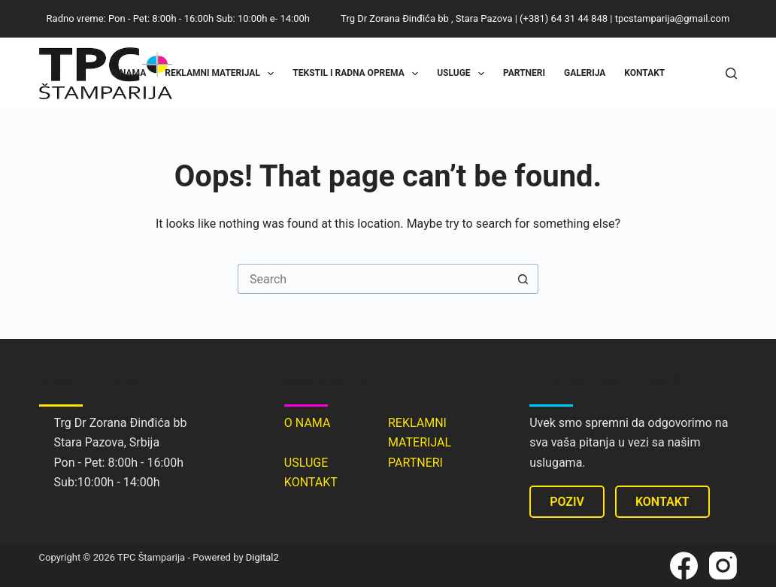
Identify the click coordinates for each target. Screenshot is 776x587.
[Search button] (523, 279)
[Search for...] (373, 279)
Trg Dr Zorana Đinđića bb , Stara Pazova (426, 18)
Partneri (524, 73)
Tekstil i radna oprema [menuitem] (358, 74)
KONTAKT (311, 482)
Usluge (463, 74)
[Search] (731, 73)
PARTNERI (415, 462)
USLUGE (306, 462)
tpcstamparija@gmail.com (672, 18)
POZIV (567, 502)
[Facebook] (684, 565)
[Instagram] (723, 565)
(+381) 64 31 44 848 (564, 18)
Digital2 (262, 557)
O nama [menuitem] (129, 73)
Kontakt (644, 73)
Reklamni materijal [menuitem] (222, 74)
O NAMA (307, 423)
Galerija (584, 73)
